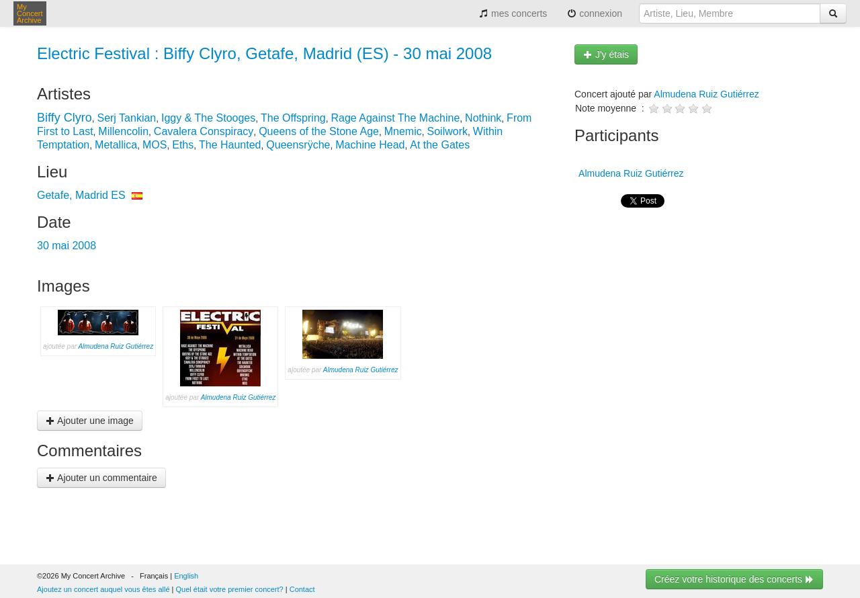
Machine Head (369, 145)
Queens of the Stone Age (319, 131)
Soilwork (447, 131)
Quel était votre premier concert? (230, 589)
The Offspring (293, 118)
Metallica (116, 145)
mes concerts (513, 13)
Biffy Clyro (64, 117)
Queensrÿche (298, 145)
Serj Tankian (126, 118)
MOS (154, 145)
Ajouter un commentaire (101, 477)
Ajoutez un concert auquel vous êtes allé (103, 589)
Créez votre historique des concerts (734, 579)
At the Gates (440, 145)
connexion (594, 13)
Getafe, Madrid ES (81, 195)
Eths (183, 145)
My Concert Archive (30, 13)
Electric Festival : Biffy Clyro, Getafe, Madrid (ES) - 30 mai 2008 (264, 53)
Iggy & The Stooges (208, 118)
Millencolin (123, 131)
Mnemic (403, 131)
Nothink (483, 118)
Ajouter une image (90, 420)
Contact (302, 589)
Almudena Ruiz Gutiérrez (115, 346)
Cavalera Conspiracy (204, 131)
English (186, 576)
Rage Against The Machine (395, 118)
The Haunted (230, 145)
